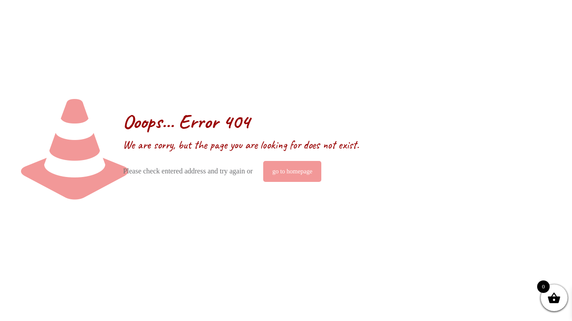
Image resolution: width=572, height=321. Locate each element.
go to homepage (292, 171)
